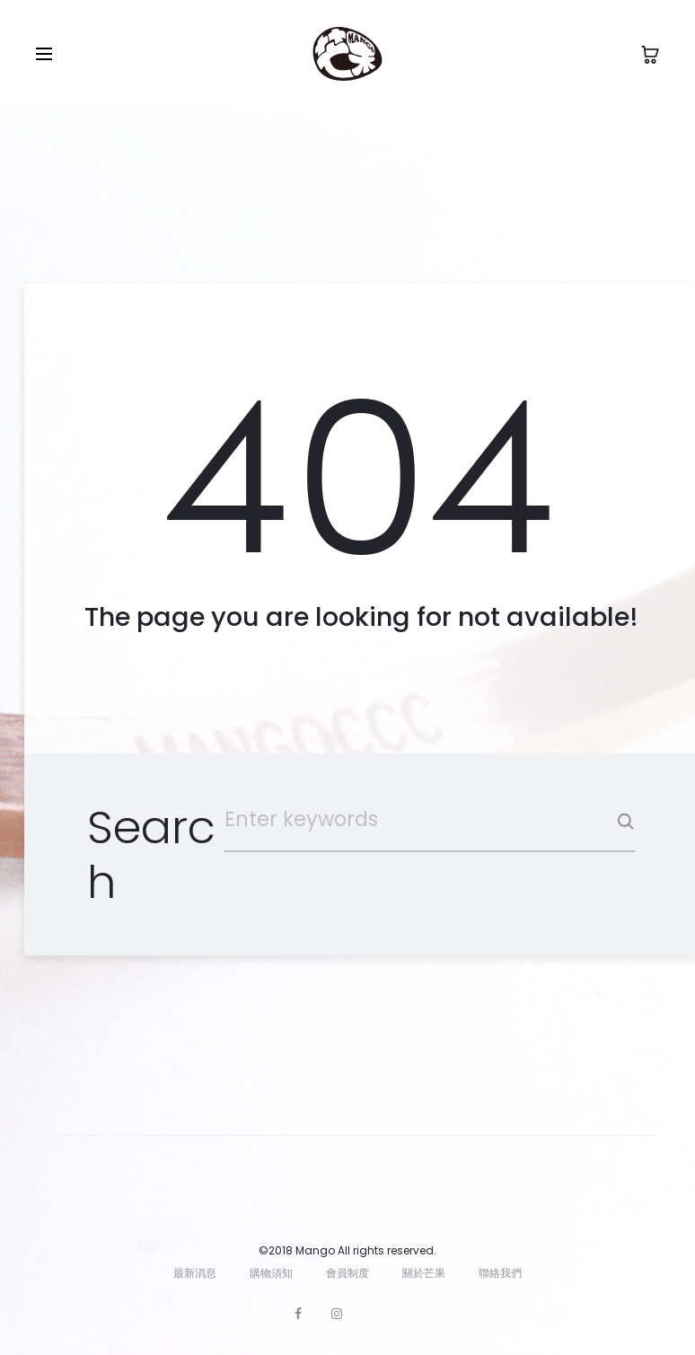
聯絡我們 (500, 1272)
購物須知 (271, 1272)
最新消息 (194, 1272)
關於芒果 (423, 1272)
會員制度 (347, 1272)
